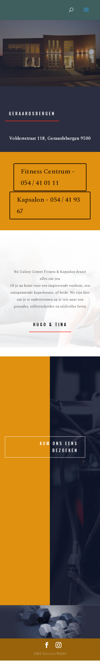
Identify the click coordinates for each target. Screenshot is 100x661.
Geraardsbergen (32, 113)
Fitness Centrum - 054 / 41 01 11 (48, 177)
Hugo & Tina (50, 324)
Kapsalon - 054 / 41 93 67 (48, 205)
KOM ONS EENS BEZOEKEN (59, 446)
